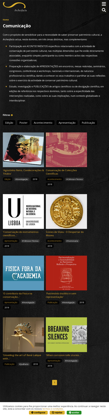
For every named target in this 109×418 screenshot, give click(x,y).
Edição (9, 122)
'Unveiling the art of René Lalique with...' (22, 356)
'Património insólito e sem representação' (61, 295)
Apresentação (67, 122)
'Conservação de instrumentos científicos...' (20, 233)
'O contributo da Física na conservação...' (17, 295)
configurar (38, 412)
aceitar (74, 412)
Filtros (6, 115)
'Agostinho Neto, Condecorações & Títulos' (23, 172)
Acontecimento (43, 122)
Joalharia (24, 364)
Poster (23, 122)
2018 (35, 179)
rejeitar (57, 412)
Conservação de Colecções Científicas (61, 172)
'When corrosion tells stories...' (63, 355)
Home (6, 19)
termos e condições (52, 408)
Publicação (88, 122)
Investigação (22, 179)
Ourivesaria (73, 241)
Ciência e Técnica (75, 179)
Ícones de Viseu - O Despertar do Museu (65, 233)
